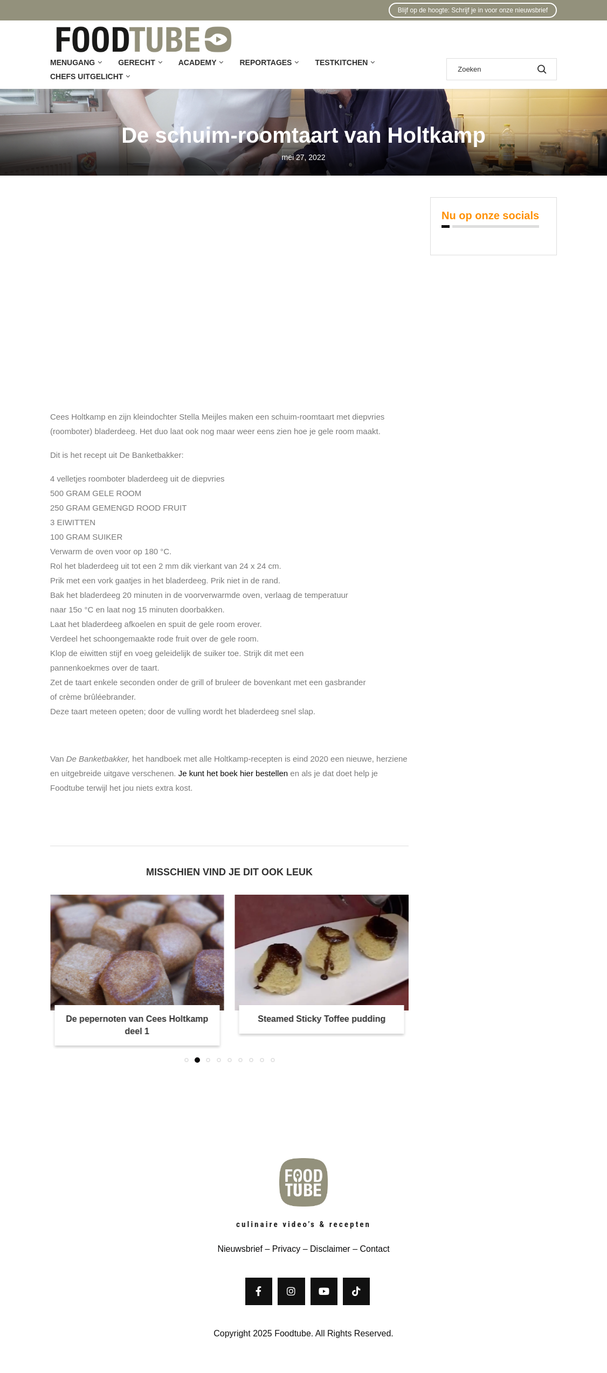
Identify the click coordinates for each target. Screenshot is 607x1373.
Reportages (265, 62)
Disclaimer (330, 1248)
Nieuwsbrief (240, 1248)
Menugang (72, 62)
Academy (197, 62)
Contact (374, 1248)
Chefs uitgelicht (86, 76)
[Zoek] (501, 69)
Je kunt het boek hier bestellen (233, 773)
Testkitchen (341, 62)
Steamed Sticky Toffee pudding (321, 1018)
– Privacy (281, 1248)
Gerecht (136, 62)
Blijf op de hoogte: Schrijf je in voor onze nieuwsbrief (473, 10)
